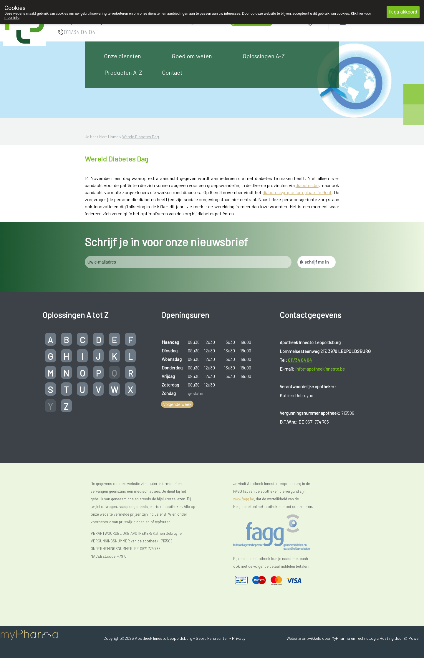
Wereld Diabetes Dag (140, 136)
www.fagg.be (243, 499)
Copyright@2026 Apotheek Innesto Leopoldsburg (147, 638)
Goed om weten (192, 55)
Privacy (238, 638)
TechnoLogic (367, 638)
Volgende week (177, 404)
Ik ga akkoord (403, 12)
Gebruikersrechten (212, 638)
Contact (172, 72)
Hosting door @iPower (400, 638)
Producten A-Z (123, 72)
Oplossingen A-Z (264, 55)
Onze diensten (122, 55)
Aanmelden (364, 21)
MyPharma (341, 638)
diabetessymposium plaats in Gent (297, 192)
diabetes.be (307, 185)
